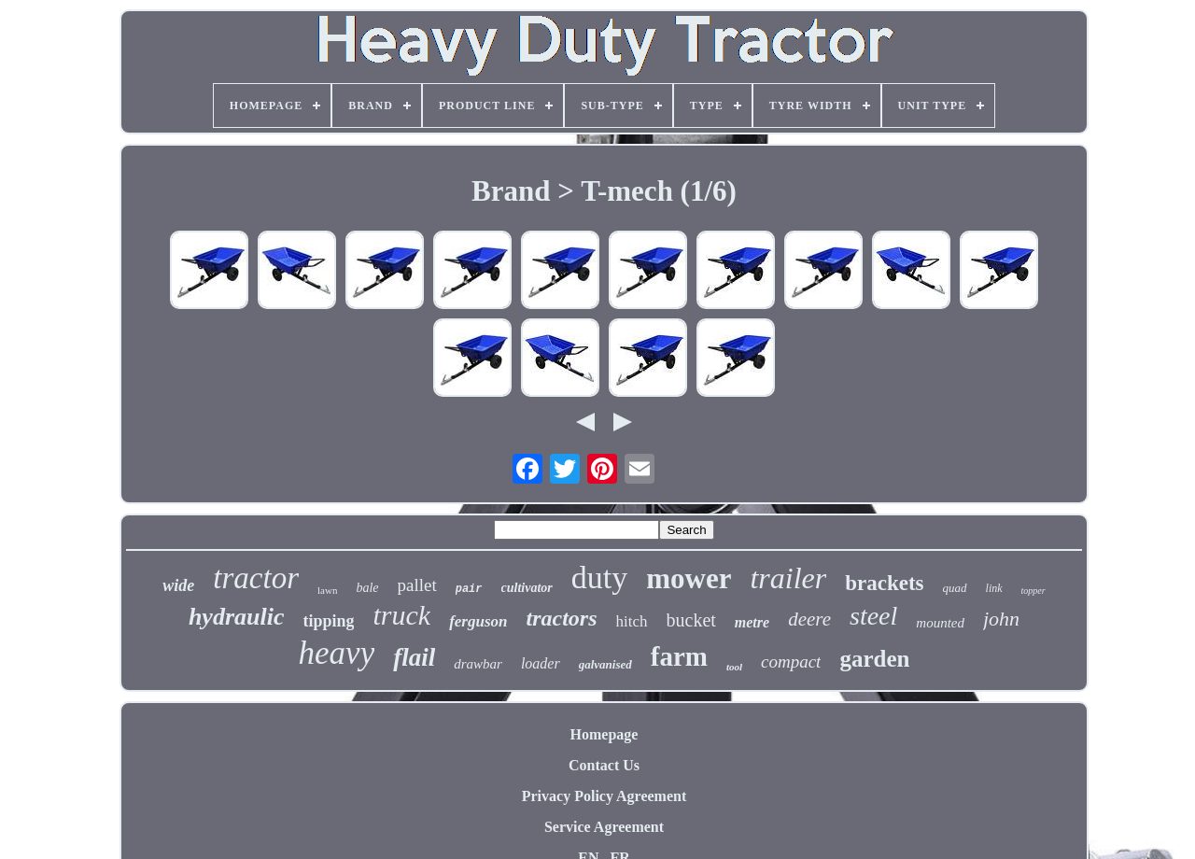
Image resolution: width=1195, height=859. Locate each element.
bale (367, 588)
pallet (417, 585)
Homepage (604, 734)
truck (401, 614)
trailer (788, 578)
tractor (256, 578)
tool (734, 666)
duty (599, 577)
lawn (327, 590)
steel (873, 615)
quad (955, 588)
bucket (691, 620)
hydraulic (237, 616)
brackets (884, 583)
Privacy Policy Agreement (604, 796)
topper (1033, 590)
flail (414, 657)
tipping (328, 621)
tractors (561, 618)
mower (688, 578)
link (994, 588)
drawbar (478, 663)
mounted (940, 622)
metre (752, 622)
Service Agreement (604, 827)
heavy (337, 653)
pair (469, 589)
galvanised (605, 664)
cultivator (527, 588)
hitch (632, 621)
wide (178, 585)
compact (791, 661)
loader (540, 663)
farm (679, 656)
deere (809, 619)
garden (874, 658)
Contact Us (604, 765)
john (1001, 618)
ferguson (478, 621)
